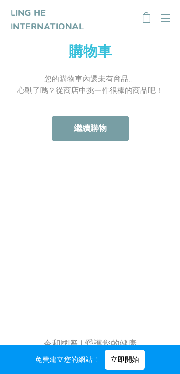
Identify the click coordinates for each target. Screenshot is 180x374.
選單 (165, 18)
